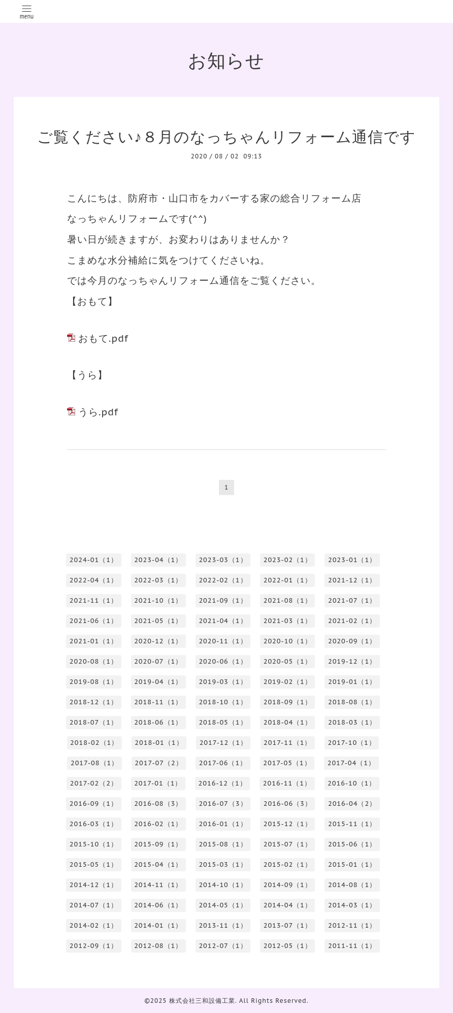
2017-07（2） (158, 763)
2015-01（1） (352, 864)
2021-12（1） (352, 580)
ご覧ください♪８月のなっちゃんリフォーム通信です (226, 136)
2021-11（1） (94, 600)
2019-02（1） (288, 681)
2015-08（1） (223, 844)
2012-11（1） (352, 925)
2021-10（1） (158, 600)
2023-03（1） (223, 559)
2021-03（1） (288, 620)
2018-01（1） (159, 742)
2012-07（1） (223, 945)
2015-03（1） (223, 864)
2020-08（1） (94, 661)
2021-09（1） (223, 600)
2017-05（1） (287, 763)
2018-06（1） (158, 722)
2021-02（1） (352, 620)
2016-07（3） (223, 803)
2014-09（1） (288, 884)
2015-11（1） (352, 824)
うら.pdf (98, 412)
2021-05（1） (158, 620)
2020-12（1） (158, 641)
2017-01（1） (158, 783)
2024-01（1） (94, 559)
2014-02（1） (94, 925)
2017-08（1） (94, 763)
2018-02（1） (94, 742)
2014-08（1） (352, 884)
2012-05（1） (288, 945)
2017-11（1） (287, 742)
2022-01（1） (288, 580)
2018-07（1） (94, 722)
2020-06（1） (223, 661)
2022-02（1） (223, 580)
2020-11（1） (223, 641)
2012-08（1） (158, 945)
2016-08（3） (158, 803)
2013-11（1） (223, 925)
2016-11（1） (287, 783)
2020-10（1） (288, 641)
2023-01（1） (352, 559)
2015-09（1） (158, 844)
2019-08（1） (94, 681)
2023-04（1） (158, 559)
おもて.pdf (103, 338)
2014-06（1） (158, 905)
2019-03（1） (223, 681)
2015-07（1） (288, 844)
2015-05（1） (94, 864)
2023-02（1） (288, 559)
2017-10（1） (352, 742)
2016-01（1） (223, 824)
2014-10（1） (223, 884)
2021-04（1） (223, 620)
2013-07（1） (288, 925)
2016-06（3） (288, 803)
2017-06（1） (223, 763)
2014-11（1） (158, 884)
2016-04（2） (352, 803)
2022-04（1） (94, 580)
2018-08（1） (352, 702)
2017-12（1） (223, 742)
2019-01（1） (352, 681)
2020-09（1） (352, 641)
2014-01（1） (158, 925)
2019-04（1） (158, 681)
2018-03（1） (352, 722)
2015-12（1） (288, 824)
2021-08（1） (288, 600)
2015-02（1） (288, 864)
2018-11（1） (158, 702)
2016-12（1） (223, 783)
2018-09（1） (288, 702)
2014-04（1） (288, 905)
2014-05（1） (223, 905)
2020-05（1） (288, 661)
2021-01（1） (94, 641)
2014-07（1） (94, 905)
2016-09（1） (94, 803)
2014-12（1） (94, 884)
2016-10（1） (352, 783)
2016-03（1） (94, 824)
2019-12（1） (352, 661)
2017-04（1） (351, 763)
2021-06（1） (94, 620)
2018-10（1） (223, 702)
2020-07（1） (158, 661)
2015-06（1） (352, 844)
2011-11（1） (352, 945)
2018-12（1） (94, 702)
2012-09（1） (94, 945)
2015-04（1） (158, 864)
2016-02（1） (158, 824)
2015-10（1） (94, 844)
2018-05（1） (223, 722)
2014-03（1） (352, 905)
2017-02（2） (94, 783)
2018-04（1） (288, 722)
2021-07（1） (352, 600)
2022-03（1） (158, 580)
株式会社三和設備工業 (202, 1000)
